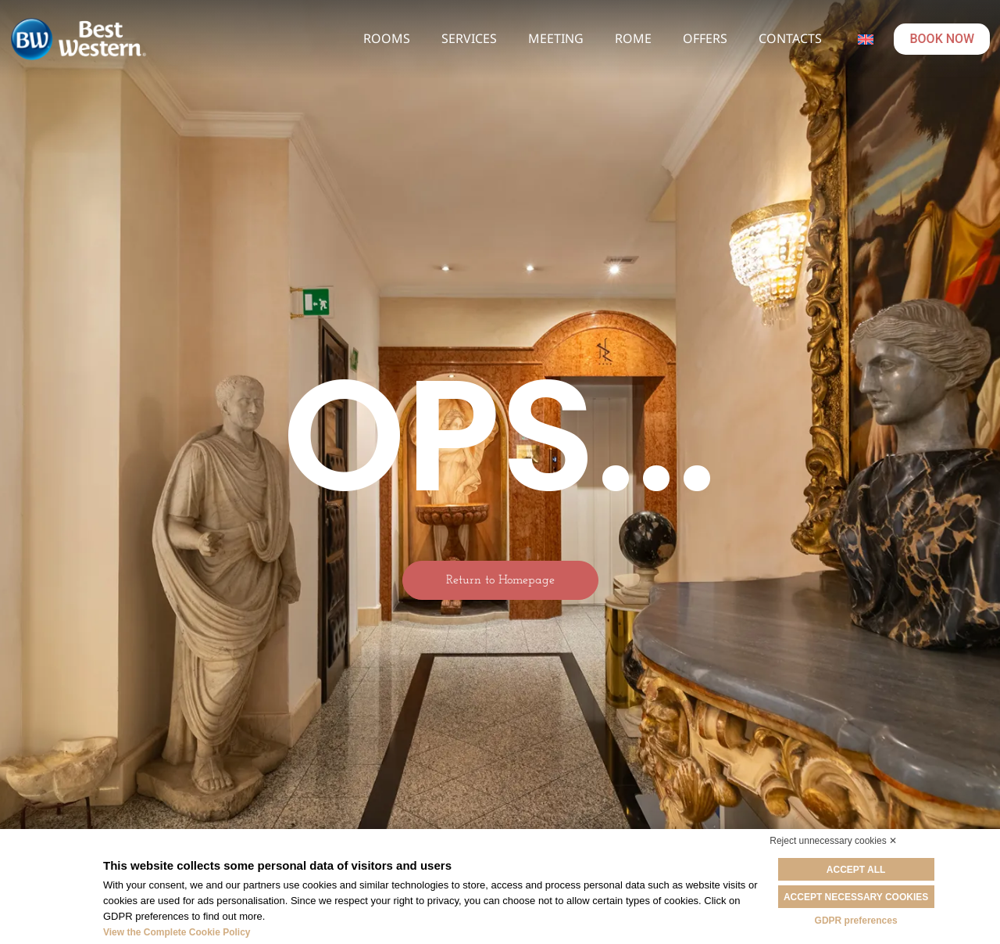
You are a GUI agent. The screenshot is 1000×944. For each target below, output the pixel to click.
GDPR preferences (856, 920)
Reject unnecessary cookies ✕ (833, 840)
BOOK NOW (941, 38)
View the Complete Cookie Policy (177, 932)
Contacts (790, 38)
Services (469, 38)
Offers (705, 38)
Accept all (856, 869)
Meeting (556, 38)
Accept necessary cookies (856, 897)
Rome (633, 38)
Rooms (386, 38)
